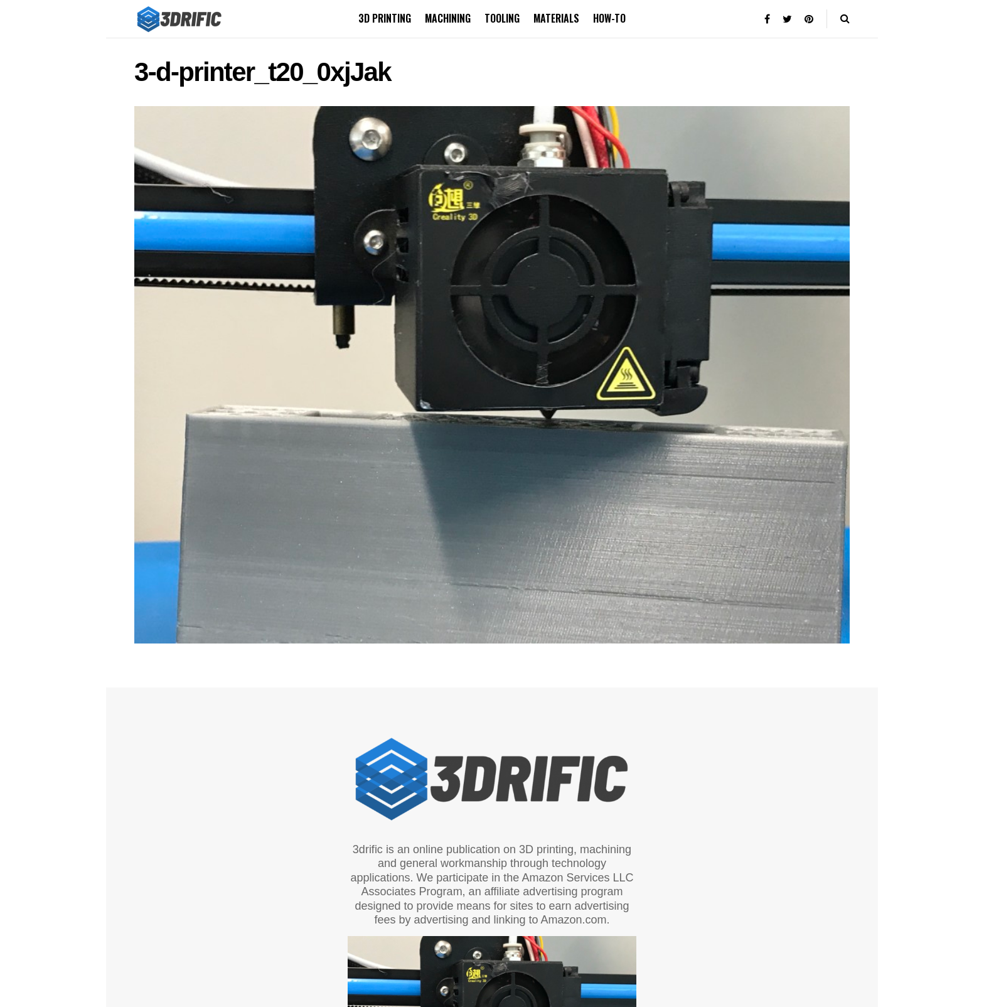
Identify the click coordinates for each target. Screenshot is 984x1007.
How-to (609, 18)
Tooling (502, 18)
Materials (556, 18)
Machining (448, 18)
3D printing (384, 18)
